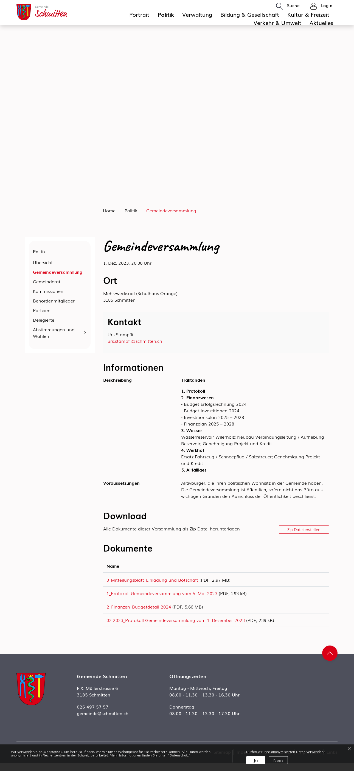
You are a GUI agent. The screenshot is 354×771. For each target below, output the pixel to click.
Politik (166, 14)
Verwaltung (197, 14)
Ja (256, 760)
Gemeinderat (46, 281)
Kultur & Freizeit (308, 14)
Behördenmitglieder (54, 300)
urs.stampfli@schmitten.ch (135, 341)
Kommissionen (48, 291)
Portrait (139, 14)
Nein (278, 760)
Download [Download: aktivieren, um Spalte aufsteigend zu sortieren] (307, 565)
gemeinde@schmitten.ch (102, 721)
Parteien (41, 310)
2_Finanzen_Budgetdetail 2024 (138, 610)
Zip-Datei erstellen (304, 529)
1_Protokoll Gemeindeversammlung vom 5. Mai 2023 (161, 595)
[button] (288, 6)
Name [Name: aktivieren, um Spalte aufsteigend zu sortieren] (112, 565)
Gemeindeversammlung (57, 273)
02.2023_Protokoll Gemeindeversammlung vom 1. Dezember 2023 (175, 625)
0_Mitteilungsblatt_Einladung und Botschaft (152, 579)
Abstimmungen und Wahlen (54, 332)
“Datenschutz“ (179, 755)
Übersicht (43, 262)
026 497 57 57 (92, 714)
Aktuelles (321, 22)
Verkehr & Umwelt (277, 22)
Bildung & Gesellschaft (249, 14)
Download (311, 580)
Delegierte (43, 319)
